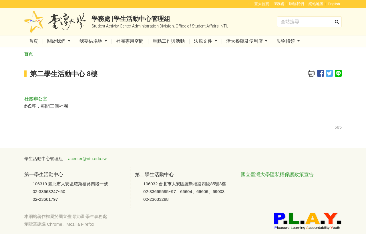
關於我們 (57, 41)
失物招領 (286, 41)
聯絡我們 (296, 4)
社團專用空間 (130, 41)
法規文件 (203, 41)
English (334, 4)
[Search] (309, 21)
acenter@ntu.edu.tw (87, 158)
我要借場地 (91, 41)
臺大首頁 (261, 4)
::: (249, 4)
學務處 (279, 4)
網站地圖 (316, 4)
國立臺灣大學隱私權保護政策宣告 (277, 174)
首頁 (33, 41)
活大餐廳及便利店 (245, 41)
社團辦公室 (35, 99)
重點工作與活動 (169, 41)
